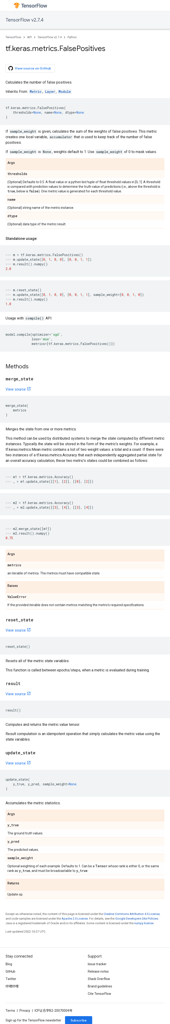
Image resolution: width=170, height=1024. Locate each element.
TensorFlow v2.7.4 (24, 20)
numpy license (144, 923)
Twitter (11, 979)
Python (72, 37)
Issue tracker (97, 964)
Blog (9, 964)
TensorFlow (13, 37)
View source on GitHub (29, 68)
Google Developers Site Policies (136, 918)
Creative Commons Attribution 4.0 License (132, 914)
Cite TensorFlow (99, 994)
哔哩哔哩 (12, 986)
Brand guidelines (100, 986)
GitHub (10, 971)
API (29, 37)
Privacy (25, 1010)
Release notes (98, 971)
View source (16, 389)
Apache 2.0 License (75, 918)
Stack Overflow (99, 979)
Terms (10, 1010)
